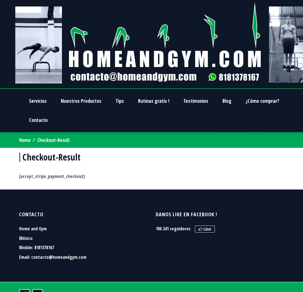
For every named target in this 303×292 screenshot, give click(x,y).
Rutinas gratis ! (153, 100)
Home (25, 140)
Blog (226, 100)
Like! (205, 229)
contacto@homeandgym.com (58, 257)
